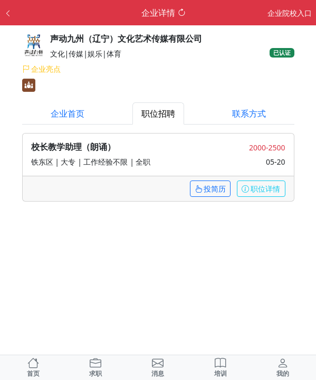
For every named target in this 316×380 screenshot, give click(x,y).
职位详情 (261, 189)
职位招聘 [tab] (158, 113)
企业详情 (163, 12)
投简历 (210, 189)
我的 (282, 367)
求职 (95, 369)
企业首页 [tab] (67, 113)
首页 (33, 367)
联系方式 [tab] (249, 113)
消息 (157, 367)
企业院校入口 (289, 13)
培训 (220, 367)
